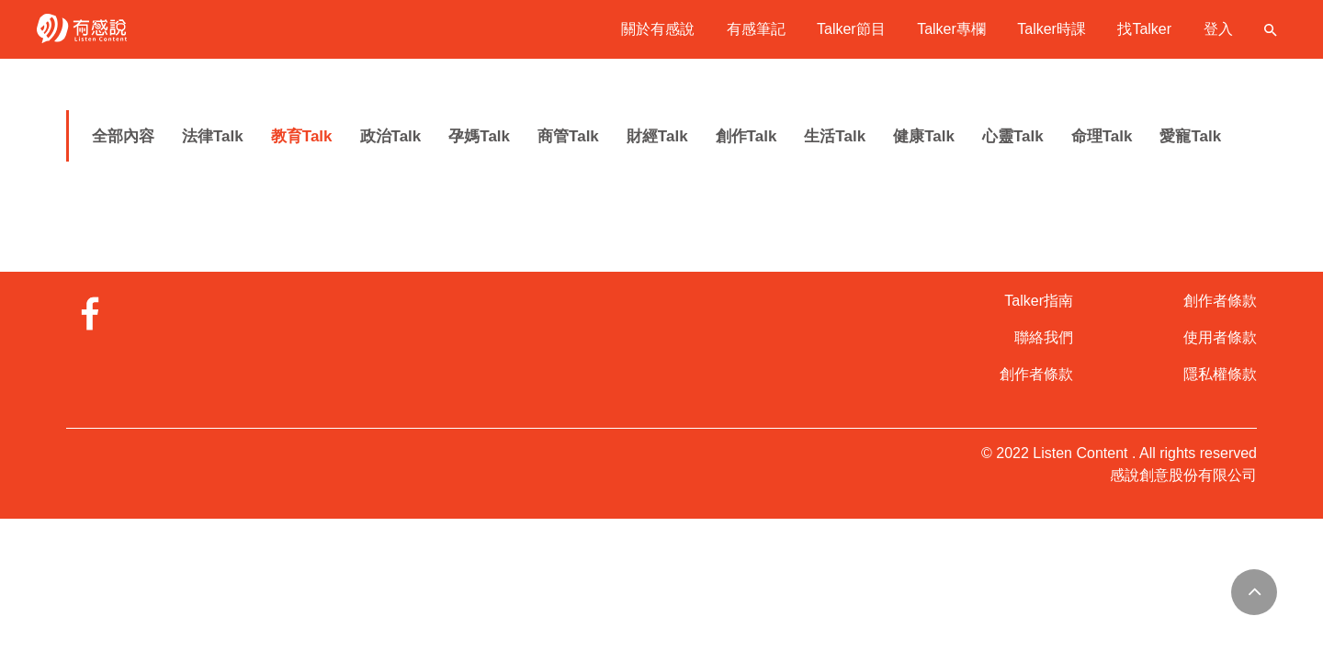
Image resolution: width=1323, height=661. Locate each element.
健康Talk (924, 136)
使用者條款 (1220, 337)
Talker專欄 (951, 29)
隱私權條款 (1220, 374)
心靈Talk (1013, 136)
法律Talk (212, 136)
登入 (1218, 29)
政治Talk (391, 136)
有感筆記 (756, 29)
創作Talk (746, 136)
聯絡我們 (1043, 337)
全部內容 (123, 136)
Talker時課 (1051, 29)
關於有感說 (658, 29)
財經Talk (657, 136)
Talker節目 (851, 29)
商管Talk (568, 136)
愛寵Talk (1190, 136)
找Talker (1144, 29)
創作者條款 (1036, 374)
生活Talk (834, 136)
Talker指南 (1038, 300)
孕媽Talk (479, 136)
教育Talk (302, 136)
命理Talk (1102, 136)
